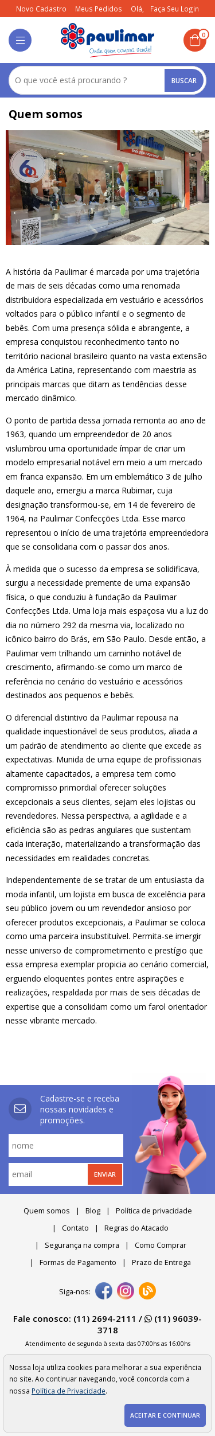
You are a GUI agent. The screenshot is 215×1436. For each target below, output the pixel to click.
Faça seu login (174, 8)
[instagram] (125, 1292)
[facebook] (103, 1292)
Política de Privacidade (68, 1390)
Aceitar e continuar (165, 1415)
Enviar (105, 1174)
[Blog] (147, 1292)
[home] (107, 40)
